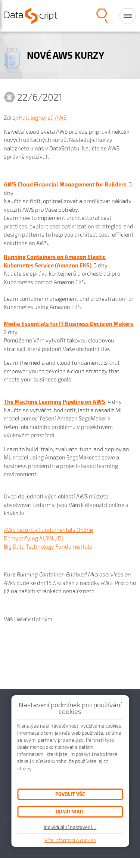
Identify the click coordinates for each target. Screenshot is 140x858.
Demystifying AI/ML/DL (34, 538)
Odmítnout (70, 811)
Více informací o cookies (70, 840)
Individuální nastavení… (70, 827)
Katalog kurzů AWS (42, 117)
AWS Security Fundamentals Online (48, 529)
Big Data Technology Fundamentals (48, 546)
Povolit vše (70, 794)
